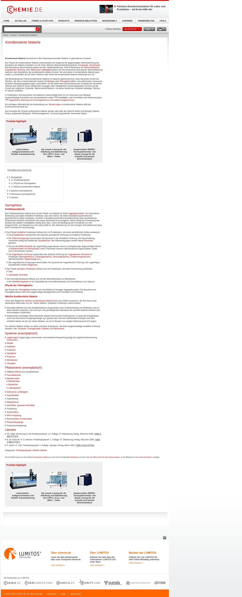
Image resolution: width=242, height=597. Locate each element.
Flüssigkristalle (34, 328)
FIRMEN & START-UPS (42, 21)
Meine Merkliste (114, 29)
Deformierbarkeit (91, 67)
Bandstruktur (33, 249)
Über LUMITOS (99, 552)
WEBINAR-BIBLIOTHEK (86, 21)
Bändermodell (17, 249)
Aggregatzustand (76, 213)
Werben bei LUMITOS (142, 552)
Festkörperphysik (23, 450)
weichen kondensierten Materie (39, 301)
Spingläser (11, 353)
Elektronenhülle (26, 246)
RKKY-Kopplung (14, 415)
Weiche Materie (40, 450)
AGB (64, 594)
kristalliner (21, 232)
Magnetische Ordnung (22, 254)
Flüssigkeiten (24, 290)
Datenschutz (76, 594)
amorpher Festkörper (26, 269)
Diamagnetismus (26, 257)
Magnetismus (13, 402)
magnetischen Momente (78, 254)
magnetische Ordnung (15, 70)
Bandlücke (13, 384)
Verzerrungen (55, 104)
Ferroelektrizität (14, 375)
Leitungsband (14, 388)
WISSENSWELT (109, 21)
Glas (10, 271)
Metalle (10, 343)
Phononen (88, 240)
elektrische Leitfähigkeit (41, 70)
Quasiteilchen (44, 240)
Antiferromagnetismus (63, 100)
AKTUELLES (21, 21)
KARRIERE (127, 21)
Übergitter (11, 363)
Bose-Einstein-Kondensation (19, 419)
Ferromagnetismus (41, 100)
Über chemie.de (61, 552)
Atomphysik (94, 65)
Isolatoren (11, 350)
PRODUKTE (63, 21)
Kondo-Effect (12, 412)
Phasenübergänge (15, 422)
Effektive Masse (14, 372)
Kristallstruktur (18, 235)
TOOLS (162, 21)
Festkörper (50, 81)
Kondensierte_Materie (40, 457)
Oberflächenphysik (20, 281)
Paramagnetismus (43, 257)
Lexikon (13, 35)
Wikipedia (74, 457)
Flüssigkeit (64, 81)
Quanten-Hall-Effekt (26, 405)
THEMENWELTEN (146, 21)
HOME (7, 21)
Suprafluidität (12, 395)
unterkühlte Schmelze (18, 275)
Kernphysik (83, 65)
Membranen (58, 328)
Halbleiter (11, 346)
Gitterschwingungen (21, 238)
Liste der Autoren (145, 457)
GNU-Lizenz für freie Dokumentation (106, 457)
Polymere (22, 328)
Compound (12, 340)
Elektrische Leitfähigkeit (17, 392)
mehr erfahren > (58, 565)
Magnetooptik (31, 259)
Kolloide (45, 328)
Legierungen (12, 337)
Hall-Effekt (11, 405)
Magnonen (32, 265)
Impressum (51, 594)
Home (5, 35)
